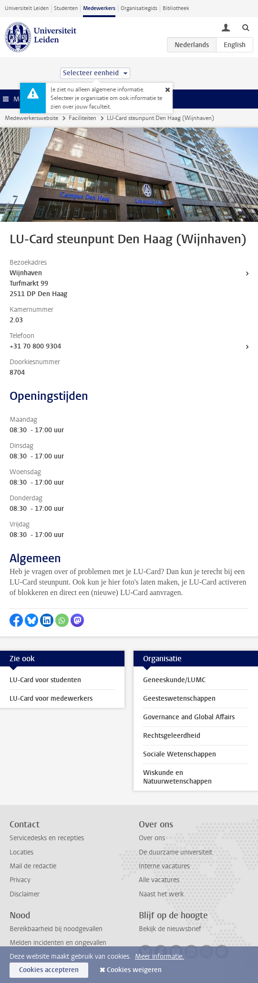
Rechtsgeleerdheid (171, 735)
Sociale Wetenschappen (179, 754)
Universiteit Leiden (27, 8)
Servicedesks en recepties (47, 838)
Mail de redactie (33, 866)
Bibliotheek (176, 8)
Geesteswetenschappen (179, 698)
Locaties (21, 852)
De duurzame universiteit (175, 852)
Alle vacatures (159, 879)
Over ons (152, 838)
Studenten (66, 8)
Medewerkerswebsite (31, 118)
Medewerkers (99, 8)
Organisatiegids (139, 8)
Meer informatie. (159, 956)
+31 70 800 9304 (35, 346)
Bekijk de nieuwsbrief (170, 928)
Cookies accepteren (49, 969)
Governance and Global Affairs (189, 717)
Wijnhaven (26, 273)
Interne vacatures (164, 866)
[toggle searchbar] (245, 27)
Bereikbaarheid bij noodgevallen (56, 928)
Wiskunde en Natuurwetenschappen (177, 777)
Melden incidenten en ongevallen (58, 942)
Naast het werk (161, 894)
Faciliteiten (82, 118)
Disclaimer (25, 894)
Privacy (20, 879)
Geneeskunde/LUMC (174, 680)
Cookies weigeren (134, 969)
